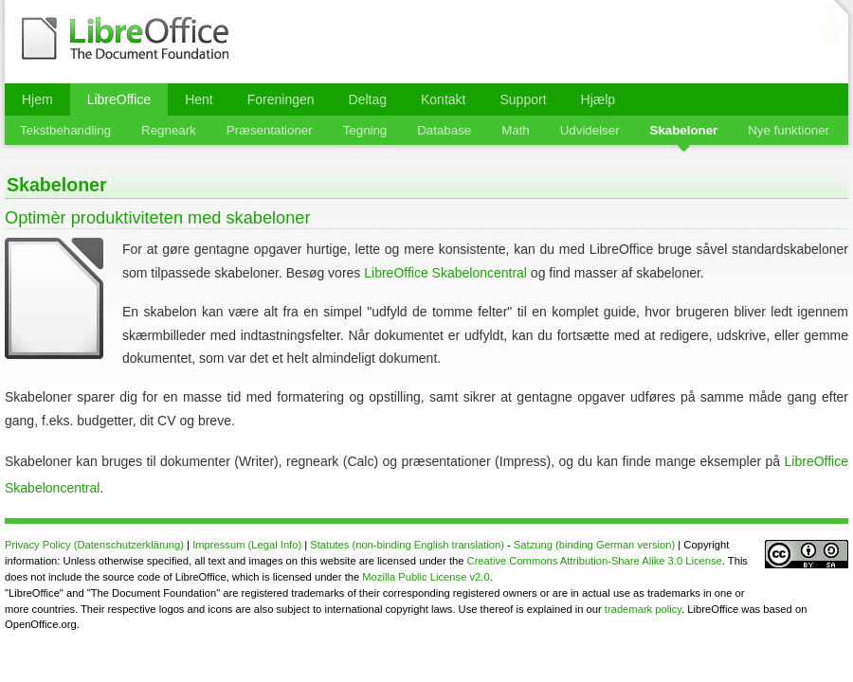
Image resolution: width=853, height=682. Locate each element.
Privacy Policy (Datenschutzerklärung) (94, 544)
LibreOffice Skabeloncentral (445, 272)
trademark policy (643, 609)
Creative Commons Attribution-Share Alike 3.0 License (594, 560)
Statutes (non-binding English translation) (407, 544)
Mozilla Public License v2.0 (425, 577)
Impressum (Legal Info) (246, 544)
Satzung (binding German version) (594, 544)
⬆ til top (830, 27)
